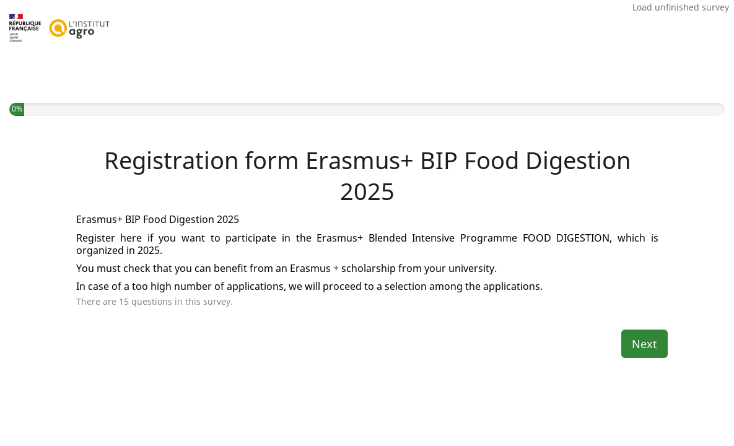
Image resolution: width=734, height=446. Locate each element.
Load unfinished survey (680, 7)
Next (644, 343)
